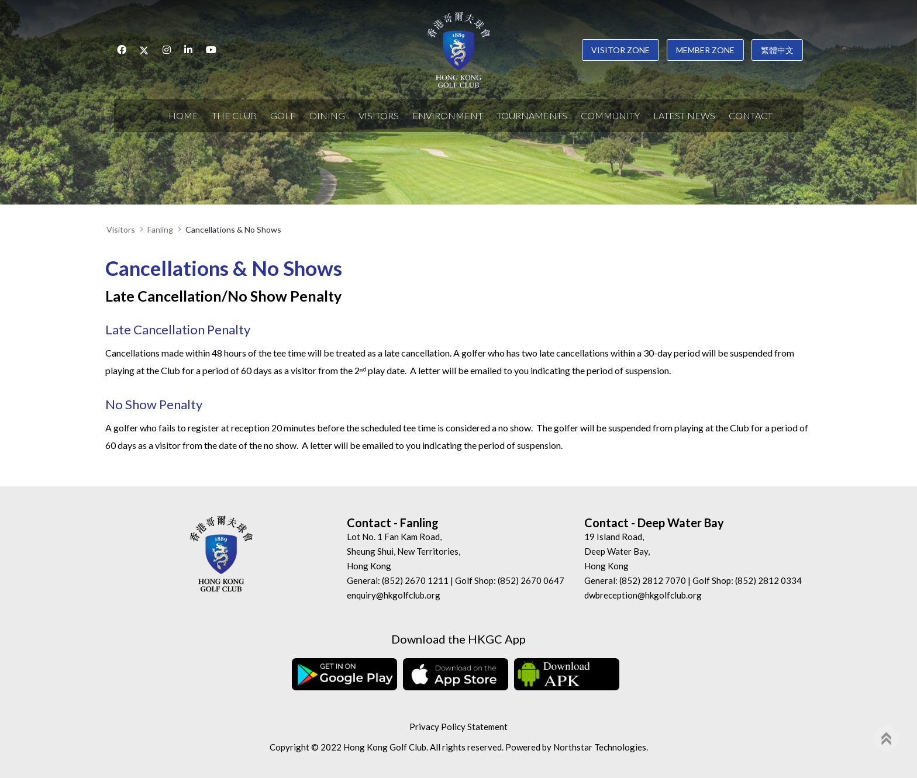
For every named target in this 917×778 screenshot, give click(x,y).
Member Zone (705, 50)
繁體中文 (777, 50)
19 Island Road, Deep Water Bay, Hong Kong (617, 551)
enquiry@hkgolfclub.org (393, 595)
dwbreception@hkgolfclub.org (643, 595)
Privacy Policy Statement (458, 726)
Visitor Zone (620, 50)
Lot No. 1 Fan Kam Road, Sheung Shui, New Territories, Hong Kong (403, 551)
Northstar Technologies (599, 747)
